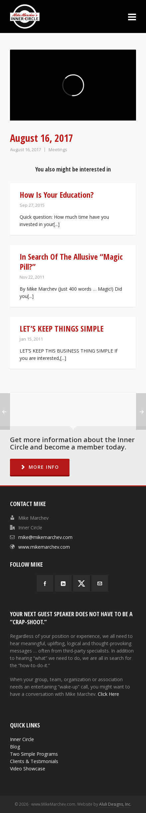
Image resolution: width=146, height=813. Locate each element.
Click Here (108, 694)
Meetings (58, 149)
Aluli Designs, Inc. (115, 804)
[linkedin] (63, 583)
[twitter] (81, 583)
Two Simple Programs (34, 754)
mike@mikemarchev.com (45, 537)
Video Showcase (27, 768)
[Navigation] (132, 16)
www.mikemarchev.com (44, 547)
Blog (15, 746)
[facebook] (45, 583)
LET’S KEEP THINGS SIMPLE (61, 328)
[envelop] (99, 583)
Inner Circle (22, 739)
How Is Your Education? (57, 194)
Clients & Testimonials (34, 761)
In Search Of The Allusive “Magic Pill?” (71, 261)
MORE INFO (40, 467)
